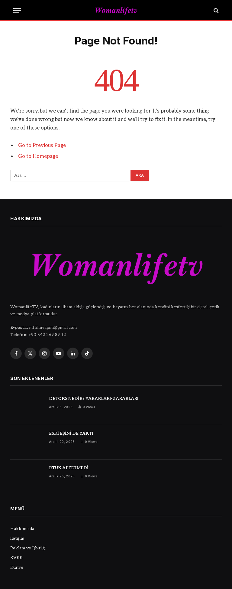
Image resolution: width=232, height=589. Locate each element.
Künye (16, 567)
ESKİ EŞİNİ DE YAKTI (71, 433)
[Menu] (17, 11)
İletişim (17, 538)
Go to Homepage (38, 156)
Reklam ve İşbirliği (28, 548)
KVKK (16, 557)
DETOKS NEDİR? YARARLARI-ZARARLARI (93, 398)
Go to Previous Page (42, 145)
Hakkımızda (22, 528)
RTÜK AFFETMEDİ (69, 467)
